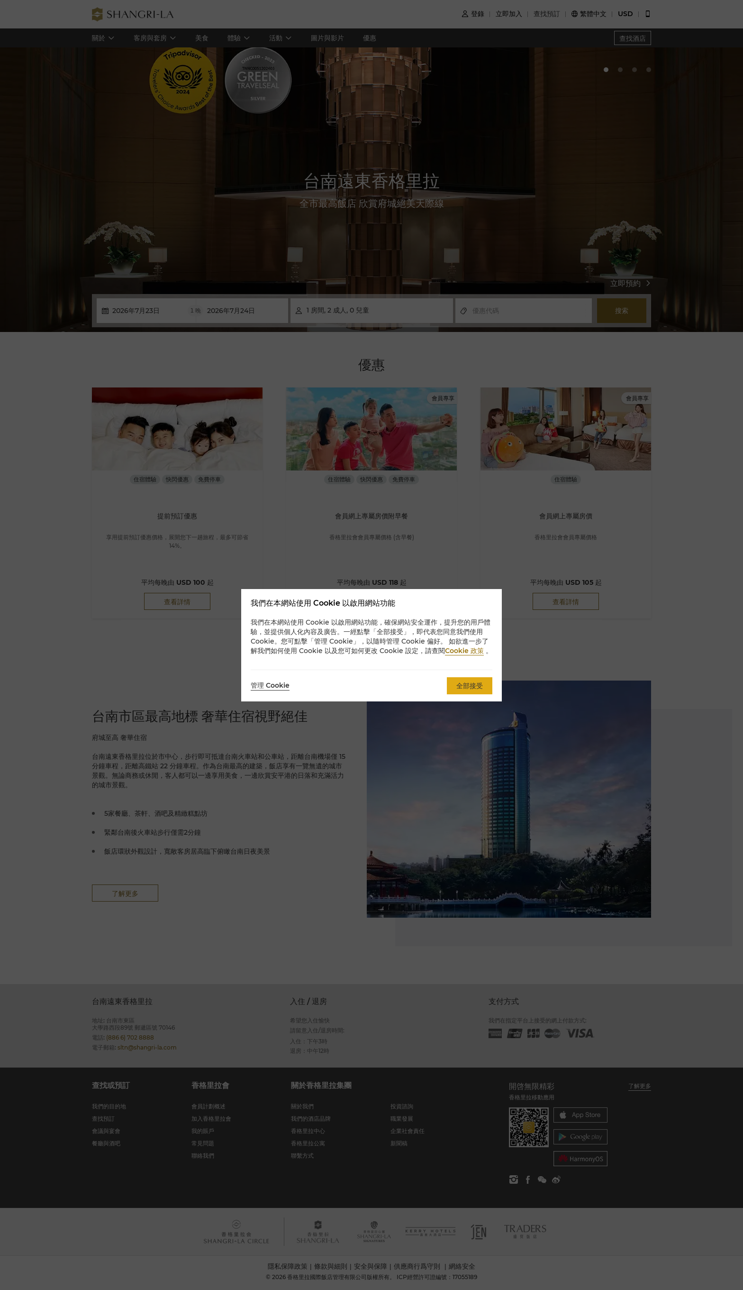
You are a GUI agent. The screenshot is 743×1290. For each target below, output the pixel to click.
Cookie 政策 (464, 650)
